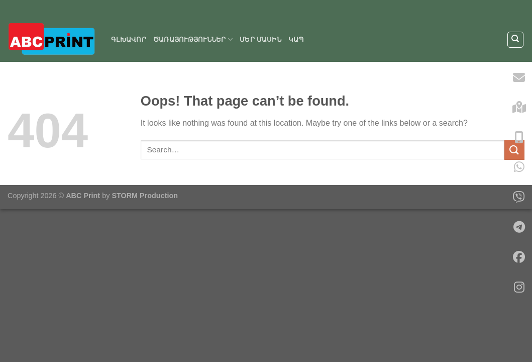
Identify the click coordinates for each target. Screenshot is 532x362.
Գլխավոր (128, 39)
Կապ (296, 39)
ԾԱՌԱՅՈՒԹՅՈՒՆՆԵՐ (193, 39)
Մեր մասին (260, 39)
